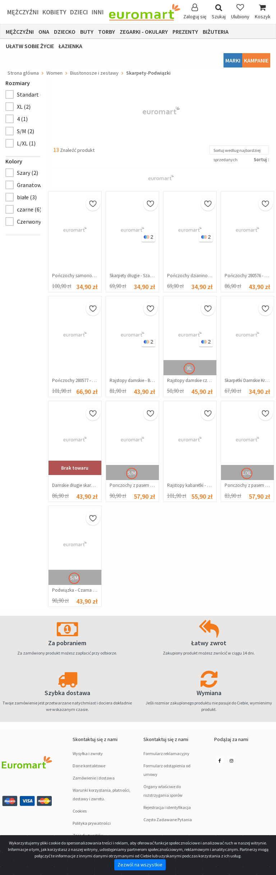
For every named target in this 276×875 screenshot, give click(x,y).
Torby (106, 31)
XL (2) (24, 106)
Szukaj (219, 12)
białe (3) (27, 197)
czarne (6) (29, 209)
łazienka (70, 46)
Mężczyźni (23, 12)
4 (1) (22, 118)
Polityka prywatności (92, 823)
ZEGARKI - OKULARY (144, 31)
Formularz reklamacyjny (166, 753)
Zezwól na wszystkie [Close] (140, 864)
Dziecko (64, 31)
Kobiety (54, 12)
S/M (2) (25, 131)
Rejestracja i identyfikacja (167, 807)
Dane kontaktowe (89, 765)
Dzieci (79, 12)
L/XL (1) (26, 143)
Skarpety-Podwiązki (148, 73)
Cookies (80, 811)
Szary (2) (27, 172)
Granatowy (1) (34, 185)
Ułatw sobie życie (30, 46)
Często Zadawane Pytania (167, 819)
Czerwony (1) (33, 221)
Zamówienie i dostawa (94, 778)
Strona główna (23, 73)
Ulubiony (240, 12)
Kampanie (256, 60)
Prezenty (185, 31)
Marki (232, 60)
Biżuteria (216, 31)
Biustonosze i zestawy (94, 73)
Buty (86, 31)
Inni (98, 12)
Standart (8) (32, 94)
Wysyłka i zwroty (88, 753)
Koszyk (263, 12)
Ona (43, 31)
